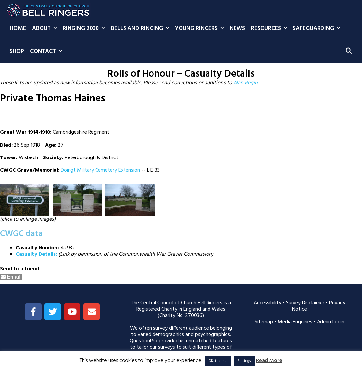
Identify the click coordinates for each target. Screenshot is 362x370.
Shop (17, 51)
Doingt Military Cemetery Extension (100, 170)
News (237, 28)
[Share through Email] (11, 277)
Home (18, 28)
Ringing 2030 (85, 28)
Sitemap (264, 322)
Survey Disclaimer (306, 303)
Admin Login (330, 322)
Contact (47, 51)
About (46, 28)
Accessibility (268, 303)
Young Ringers (201, 28)
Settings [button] (244, 361)
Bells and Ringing (141, 28)
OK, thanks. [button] (218, 361)
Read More (269, 361)
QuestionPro (143, 341)
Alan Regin (245, 83)
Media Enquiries (296, 322)
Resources (270, 28)
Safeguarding (318, 28)
